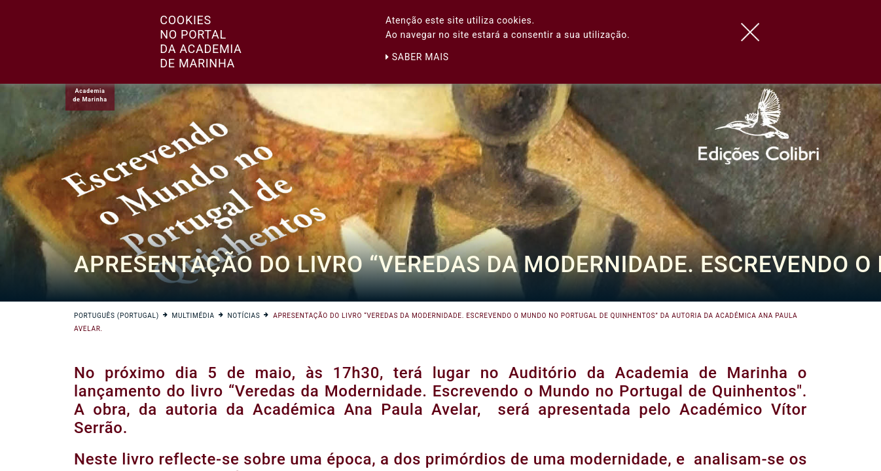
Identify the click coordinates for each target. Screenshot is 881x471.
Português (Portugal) (116, 315)
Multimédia (193, 315)
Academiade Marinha (90, 95)
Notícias (244, 315)
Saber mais (417, 57)
